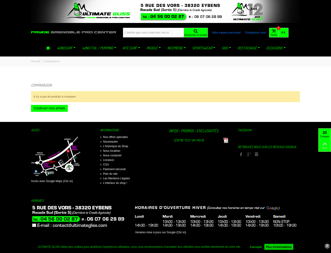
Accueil (35, 61)
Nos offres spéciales (114, 137)
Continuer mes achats (49, 108)
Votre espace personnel (226, 32)
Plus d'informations (279, 247)
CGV (104, 164)
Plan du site (108, 173)
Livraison (107, 160)
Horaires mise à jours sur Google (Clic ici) (160, 232)
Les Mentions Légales (115, 178)
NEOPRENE (176, 48)
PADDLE (153, 48)
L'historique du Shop (114, 146)
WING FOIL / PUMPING (99, 48)
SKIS (226, 48)
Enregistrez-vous (255, 32)
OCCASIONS (276, 48)
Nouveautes (109, 141)
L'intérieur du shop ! (113, 183)
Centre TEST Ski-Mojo (189, 140)
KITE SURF (131, 48)
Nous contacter (111, 155)
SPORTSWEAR (203, 48)
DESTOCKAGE (248, 48)
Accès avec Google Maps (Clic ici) (52, 181)
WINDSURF (66, 48)
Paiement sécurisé (113, 169)
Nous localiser (110, 150)
